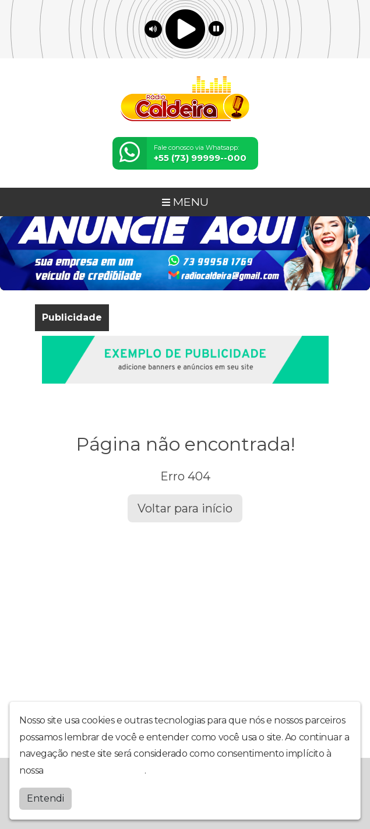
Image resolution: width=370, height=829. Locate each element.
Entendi (45, 797)
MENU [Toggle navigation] (185, 202)
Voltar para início (185, 508)
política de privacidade (95, 769)
